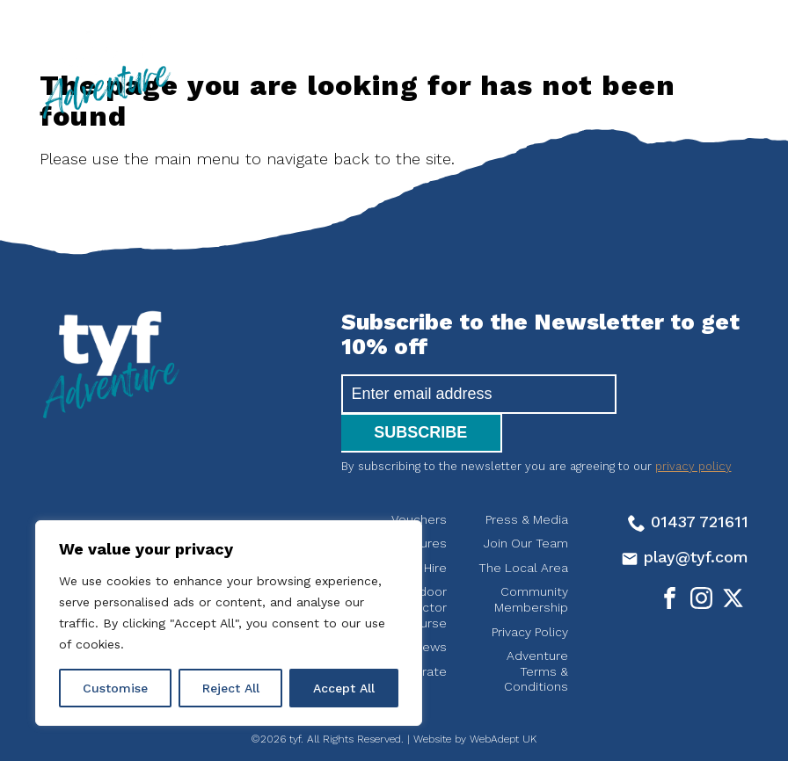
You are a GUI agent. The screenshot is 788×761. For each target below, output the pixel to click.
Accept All (344, 688)
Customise (115, 688)
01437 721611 (688, 483)
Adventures (412, 504)
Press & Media (526, 481)
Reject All (230, 688)
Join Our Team (526, 504)
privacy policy (693, 427)
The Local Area (523, 529)
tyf (105, 67)
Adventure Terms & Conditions (536, 632)
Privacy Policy (530, 593)
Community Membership (531, 561)
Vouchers (419, 481)
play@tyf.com (684, 518)
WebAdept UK (503, 700)
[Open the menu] (697, 44)
